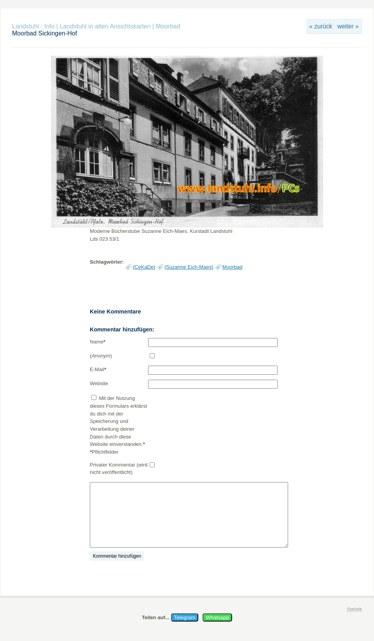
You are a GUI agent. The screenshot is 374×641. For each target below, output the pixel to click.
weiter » (347, 26)
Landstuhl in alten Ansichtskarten (104, 26)
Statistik (354, 609)
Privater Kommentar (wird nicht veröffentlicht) (119, 468)
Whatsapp (217, 617)
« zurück (320, 26)
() (101, 356)
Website (99, 383)
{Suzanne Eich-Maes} (188, 267)
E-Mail (98, 369)
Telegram (185, 617)
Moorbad (168, 26)
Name (97, 342)
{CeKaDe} (144, 267)
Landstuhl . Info (33, 26)
